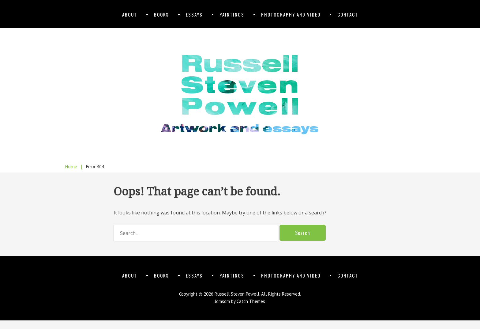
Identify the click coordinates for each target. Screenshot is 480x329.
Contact (347, 14)
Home (74, 166)
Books (161, 14)
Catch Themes (251, 301)
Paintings (231, 14)
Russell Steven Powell (237, 294)
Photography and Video (291, 14)
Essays (194, 14)
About (129, 14)
